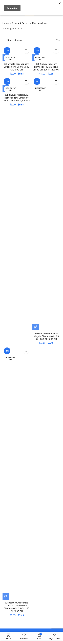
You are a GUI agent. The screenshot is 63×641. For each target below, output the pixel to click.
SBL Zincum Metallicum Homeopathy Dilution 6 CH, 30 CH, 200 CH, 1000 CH (16, 97)
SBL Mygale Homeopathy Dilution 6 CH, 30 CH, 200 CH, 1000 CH (16, 67)
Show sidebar (14, 40)
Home (6, 23)
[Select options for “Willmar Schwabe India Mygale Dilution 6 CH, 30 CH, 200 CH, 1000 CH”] (35, 327)
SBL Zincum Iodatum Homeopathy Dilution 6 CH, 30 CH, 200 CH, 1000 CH (46, 67)
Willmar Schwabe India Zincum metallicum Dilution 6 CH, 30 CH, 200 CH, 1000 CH (16, 607)
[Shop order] (57, 40)
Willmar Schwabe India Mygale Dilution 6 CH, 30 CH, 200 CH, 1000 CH (46, 336)
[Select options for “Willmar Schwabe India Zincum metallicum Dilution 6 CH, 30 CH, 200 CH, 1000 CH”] (6, 596)
